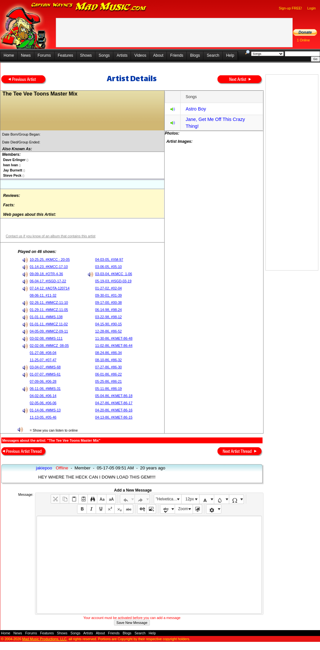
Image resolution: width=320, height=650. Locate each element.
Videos (140, 55)
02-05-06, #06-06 (43, 403)
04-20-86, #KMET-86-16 (113, 410)
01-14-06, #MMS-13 (45, 410)
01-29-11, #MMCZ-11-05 (49, 310)
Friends (176, 55)
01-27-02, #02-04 (108, 288)
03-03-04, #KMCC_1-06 (113, 274)
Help (230, 55)
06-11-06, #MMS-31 (45, 389)
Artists (122, 55)
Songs (104, 55)
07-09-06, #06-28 (43, 381)
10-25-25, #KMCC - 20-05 (50, 259)
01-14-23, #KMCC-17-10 (49, 267)
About (158, 55)
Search (213, 55)
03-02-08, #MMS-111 (46, 338)
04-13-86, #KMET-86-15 (113, 417)
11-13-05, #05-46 (43, 417)
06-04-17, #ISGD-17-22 (48, 281)
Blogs (195, 55)
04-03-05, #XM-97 (109, 259)
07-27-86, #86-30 (108, 367)
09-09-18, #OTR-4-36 (46, 274)
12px (189, 499)
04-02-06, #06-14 (43, 396)
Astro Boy (195, 108)
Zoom (183, 509)
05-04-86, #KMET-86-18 (113, 396)
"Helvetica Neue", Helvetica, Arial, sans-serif (168, 499)
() (26, 160)
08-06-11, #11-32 (43, 295)
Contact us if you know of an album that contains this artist (50, 236)
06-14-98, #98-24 (108, 310)
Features (65, 55)
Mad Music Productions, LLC (44, 639)
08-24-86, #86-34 (108, 353)
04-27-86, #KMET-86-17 (113, 403)
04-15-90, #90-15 (108, 324)
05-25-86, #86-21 (108, 381)
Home (9, 55)
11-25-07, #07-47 (43, 360)
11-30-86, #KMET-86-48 (113, 338)
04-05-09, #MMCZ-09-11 (49, 331)
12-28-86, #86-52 (108, 331)
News (26, 55)
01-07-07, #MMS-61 (45, 374)
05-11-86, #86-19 (108, 389)
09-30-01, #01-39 (108, 295)
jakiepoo (44, 467)
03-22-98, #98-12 (108, 317)
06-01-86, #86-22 (108, 374)
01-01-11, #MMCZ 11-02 (49, 324)
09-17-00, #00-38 (108, 302)
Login (311, 8)
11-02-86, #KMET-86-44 (113, 345)
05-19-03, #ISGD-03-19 (113, 281)
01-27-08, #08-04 (43, 353)
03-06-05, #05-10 (108, 267)
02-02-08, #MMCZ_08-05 (49, 345)
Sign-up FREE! (290, 8)
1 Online (303, 40)
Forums (44, 55)
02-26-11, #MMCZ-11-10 (49, 302)
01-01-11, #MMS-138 (46, 317)
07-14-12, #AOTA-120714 (50, 288)
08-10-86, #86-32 (108, 360)
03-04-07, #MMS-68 (45, 367)
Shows (86, 55)
